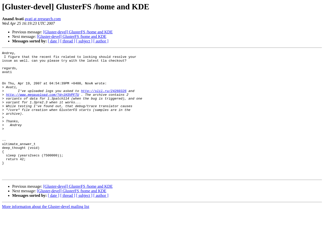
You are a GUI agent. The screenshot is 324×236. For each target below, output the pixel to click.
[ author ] (101, 41)
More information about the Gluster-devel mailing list (45, 231)
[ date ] (53, 41)
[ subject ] (84, 41)
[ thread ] (67, 41)
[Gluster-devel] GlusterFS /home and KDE (78, 32)
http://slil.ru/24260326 (103, 99)
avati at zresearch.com (43, 19)
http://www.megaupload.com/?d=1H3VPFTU (42, 103)
